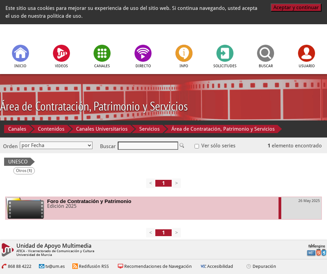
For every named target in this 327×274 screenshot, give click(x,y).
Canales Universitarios (102, 129)
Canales (17, 129)
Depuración (264, 266)
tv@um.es (55, 266)
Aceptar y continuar (296, 7)
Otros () (24, 170)
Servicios (149, 129)
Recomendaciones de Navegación (158, 266)
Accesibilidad (220, 266)
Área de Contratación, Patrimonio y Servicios (223, 129)
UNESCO (18, 162)
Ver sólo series (215, 146)
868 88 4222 (19, 266)
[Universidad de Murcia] (292, 34)
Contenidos (51, 129)
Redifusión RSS (94, 266)
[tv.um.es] (35, 34)
